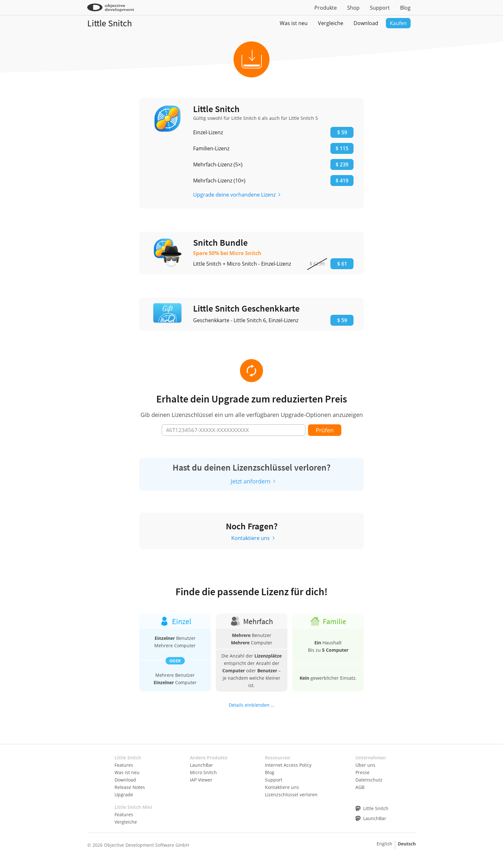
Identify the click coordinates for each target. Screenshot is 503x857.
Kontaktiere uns (250, 538)
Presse (362, 772)
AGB (359, 787)
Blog (405, 7)
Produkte (325, 7)
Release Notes (130, 787)
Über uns (365, 765)
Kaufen (398, 23)
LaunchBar (201, 765)
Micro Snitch (203, 772)
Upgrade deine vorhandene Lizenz (234, 194)
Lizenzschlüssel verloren (291, 794)
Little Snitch (109, 23)
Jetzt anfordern (250, 481)
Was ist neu (294, 23)
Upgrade (124, 794)
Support (380, 7)
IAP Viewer (201, 780)
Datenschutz (368, 780)
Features (124, 765)
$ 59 (342, 320)
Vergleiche (330, 23)
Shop (353, 7)
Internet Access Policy (288, 765)
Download (366, 23)
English (384, 844)
